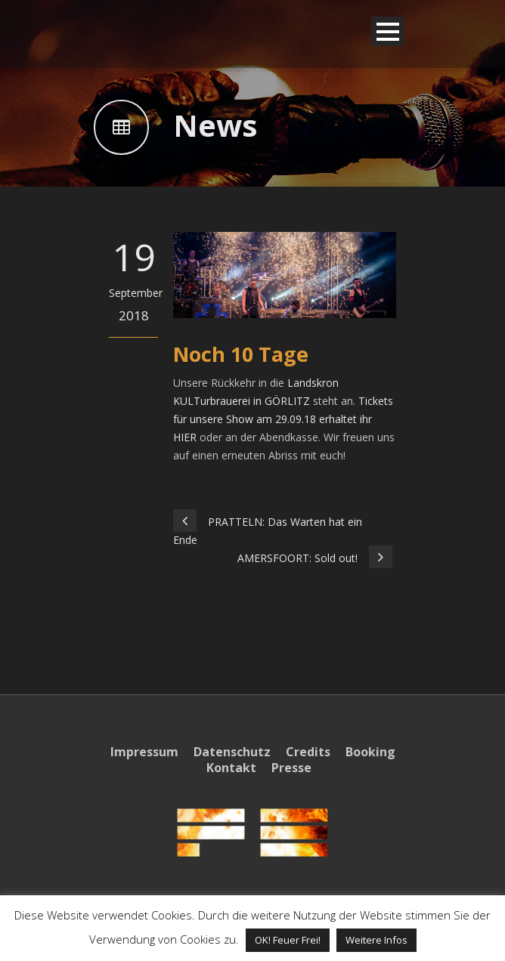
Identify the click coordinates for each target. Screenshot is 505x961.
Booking (370, 751)
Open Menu (387, 31)
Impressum (144, 751)
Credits (308, 751)
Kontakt (231, 767)
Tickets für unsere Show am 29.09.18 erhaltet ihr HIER (283, 419)
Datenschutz (232, 751)
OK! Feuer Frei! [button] (288, 940)
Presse (291, 767)
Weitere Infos (376, 940)
